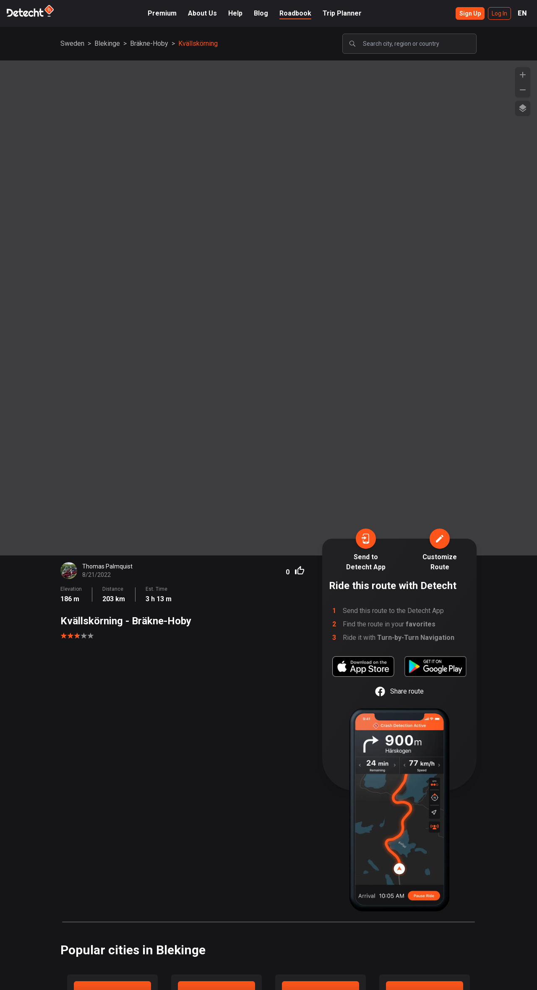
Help (235, 13)
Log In (499, 13)
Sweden (72, 43)
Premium (162, 13)
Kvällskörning (198, 43)
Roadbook (295, 13)
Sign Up (470, 13)
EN (522, 13)
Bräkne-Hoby (149, 43)
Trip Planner (342, 13)
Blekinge (107, 43)
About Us (202, 13)
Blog (261, 13)
